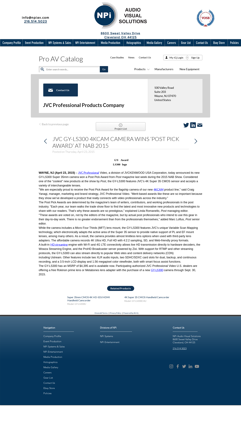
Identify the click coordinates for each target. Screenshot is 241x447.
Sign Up (195, 57)
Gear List (48, 377)
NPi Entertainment (53, 351)
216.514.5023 (180, 348)
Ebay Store (49, 388)
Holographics (50, 362)
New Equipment (189, 69)
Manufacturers (163, 69)
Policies (47, 393)
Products (141, 69)
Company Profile (52, 336)
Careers (47, 372)
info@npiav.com (35, 17)
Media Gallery (50, 367)
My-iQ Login (176, 57)
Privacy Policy (115, 313)
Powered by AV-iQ (130, 313)
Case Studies (117, 57)
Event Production (52, 341)
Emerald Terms (101, 313)
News (131, 57)
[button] (11, 42)
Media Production (52, 356)
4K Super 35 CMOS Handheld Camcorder (146, 297)
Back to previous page (54, 124)
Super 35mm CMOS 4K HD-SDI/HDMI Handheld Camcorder (88, 299)
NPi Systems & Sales (54, 346)
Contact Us (145, 57)
